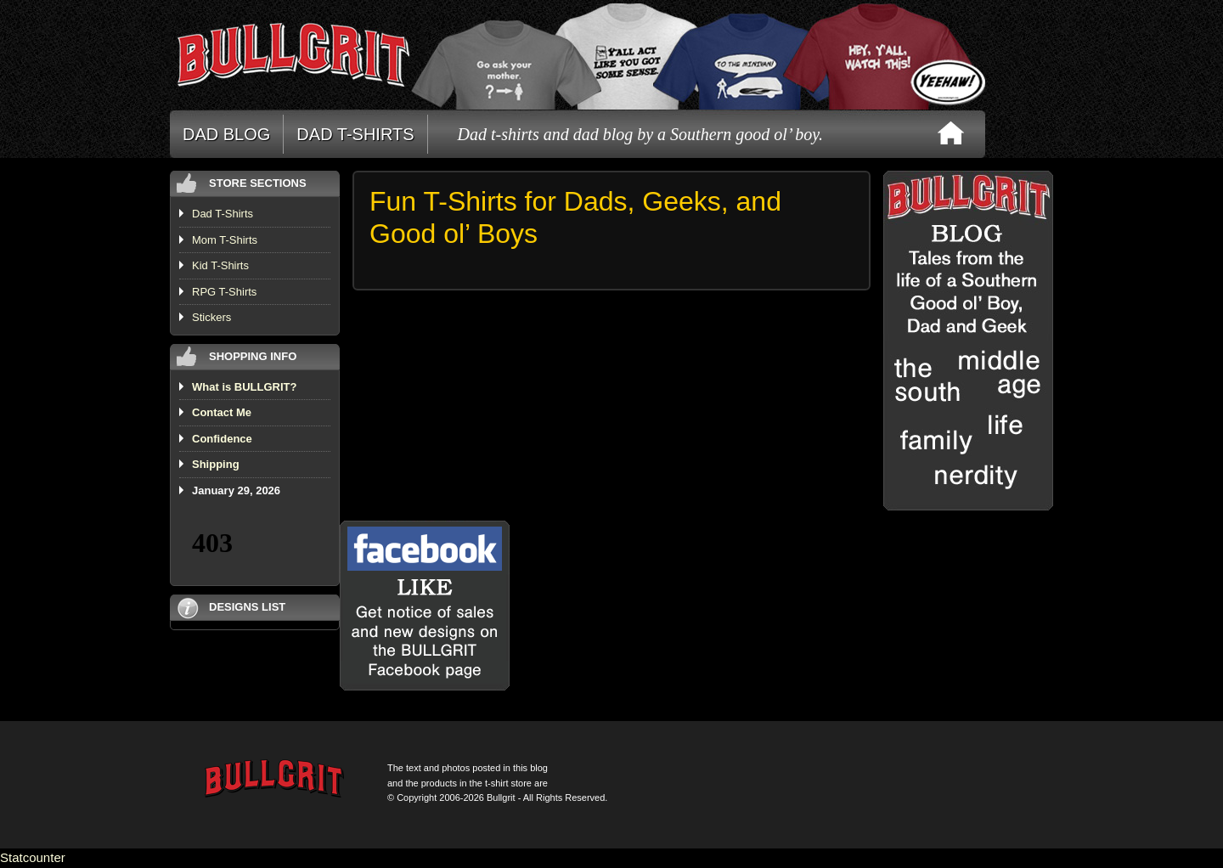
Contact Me (221, 412)
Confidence (222, 438)
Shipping (216, 464)
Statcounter (32, 857)
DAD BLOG (226, 134)
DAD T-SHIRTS (355, 134)
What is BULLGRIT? (244, 386)
